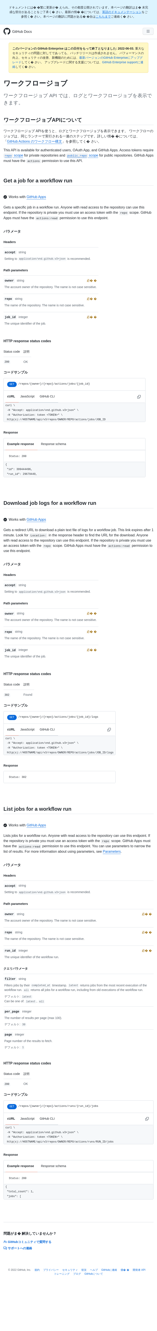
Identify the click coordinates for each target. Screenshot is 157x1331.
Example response (20, 444)
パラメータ (12, 231)
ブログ (77, 1273)
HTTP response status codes (27, 341)
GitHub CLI (47, 396)
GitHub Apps (36, 197)
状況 (84, 1269)
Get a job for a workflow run (37, 180)
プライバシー (51, 1269)
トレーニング (62, 1273)
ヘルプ (94, 1269)
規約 (37, 1269)
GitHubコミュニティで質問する (27, 1242)
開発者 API (139, 1269)
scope (13, 155)
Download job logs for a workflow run (49, 503)
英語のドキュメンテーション (122, 12)
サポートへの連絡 (17, 1248)
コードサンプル (15, 372)
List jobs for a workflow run (37, 809)
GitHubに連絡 (109, 1269)
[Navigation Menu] (148, 31)
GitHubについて (93, 1273)
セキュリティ (70, 1269)
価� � (125, 1269)
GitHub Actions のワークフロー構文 (34, 141)
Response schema (53, 444)
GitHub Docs (22, 31)
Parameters (112, 851)
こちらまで (103, 16)
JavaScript (27, 396)
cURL (11, 396)
